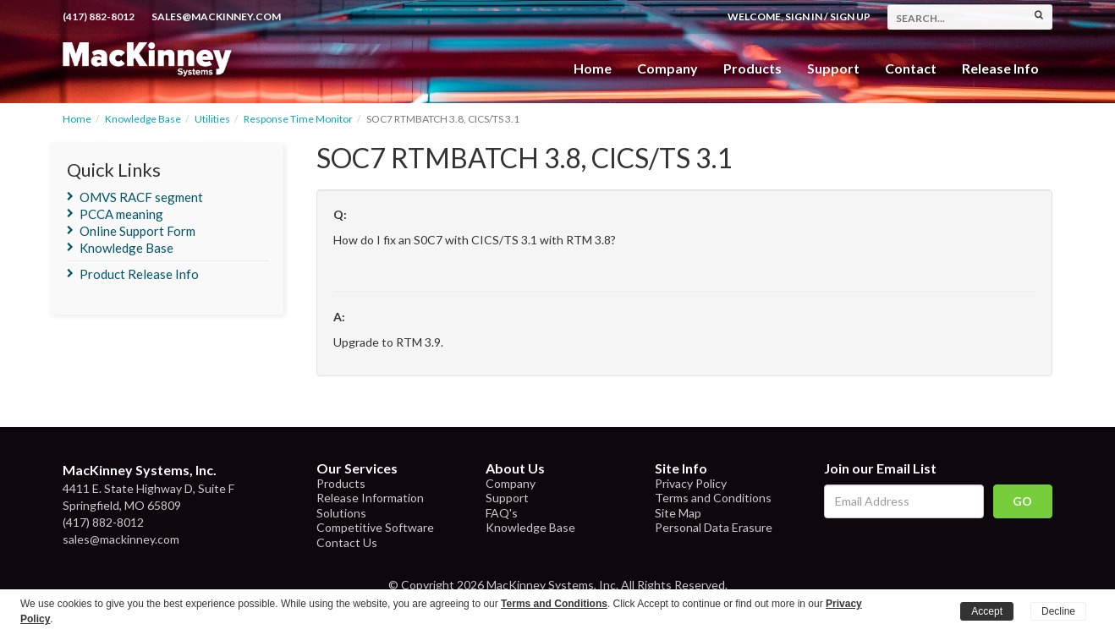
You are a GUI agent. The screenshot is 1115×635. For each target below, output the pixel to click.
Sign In (803, 16)
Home (593, 68)
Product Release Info (139, 274)
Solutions (341, 513)
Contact (910, 68)
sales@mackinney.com (216, 16)
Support (833, 68)
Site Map (678, 513)
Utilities (212, 118)
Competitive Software (375, 527)
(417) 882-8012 (99, 16)
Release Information (370, 497)
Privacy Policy (691, 483)
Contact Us (346, 542)
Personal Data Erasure (713, 527)
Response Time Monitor (298, 118)
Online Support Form (137, 230)
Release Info (1000, 68)
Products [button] (752, 68)
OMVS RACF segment (141, 197)
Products (340, 483)
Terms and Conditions (713, 497)
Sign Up (850, 16)
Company (667, 68)
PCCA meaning (121, 214)
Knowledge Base (143, 118)
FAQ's (502, 513)
